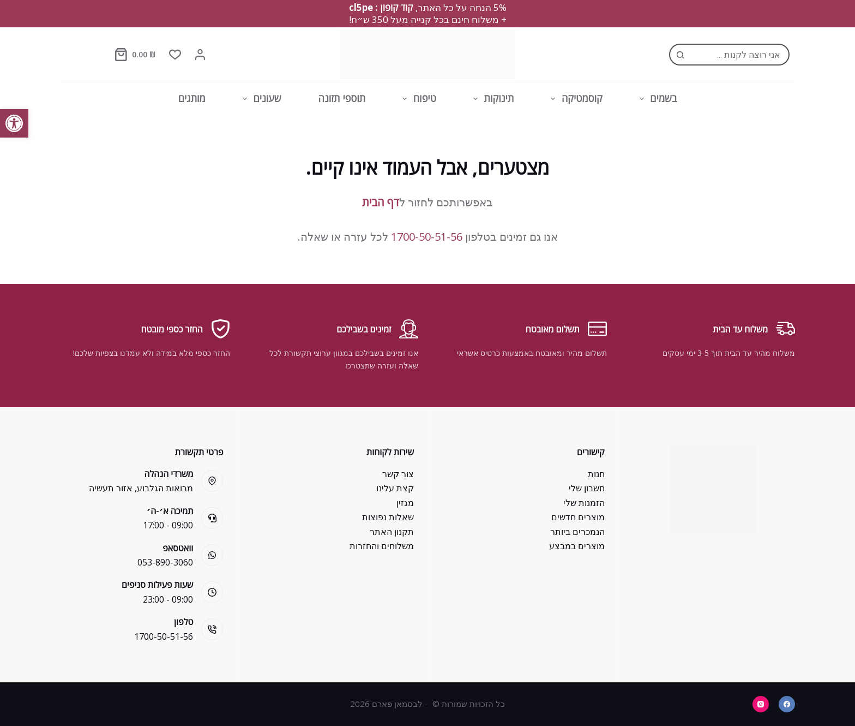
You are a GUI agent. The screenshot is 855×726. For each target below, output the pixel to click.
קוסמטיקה (574, 98)
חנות (596, 474)
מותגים (192, 98)
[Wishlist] (175, 55)
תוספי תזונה (342, 98)
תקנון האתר (392, 532)
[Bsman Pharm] (427, 54)
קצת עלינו (395, 488)
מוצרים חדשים (578, 517)
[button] (14, 123)
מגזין (405, 503)
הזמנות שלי (584, 503)
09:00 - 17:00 (168, 525)
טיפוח (417, 98)
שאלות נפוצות (388, 517)
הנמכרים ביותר (577, 532)
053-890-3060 (165, 562)
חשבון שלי (587, 488)
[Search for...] (740, 55)
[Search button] (680, 55)
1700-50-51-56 (426, 236)
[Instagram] (760, 704)
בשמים (656, 98)
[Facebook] (787, 704)
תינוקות (491, 98)
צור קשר (398, 474)
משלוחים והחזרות (382, 546)
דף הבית (380, 202)
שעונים (259, 98)
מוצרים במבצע (577, 546)
